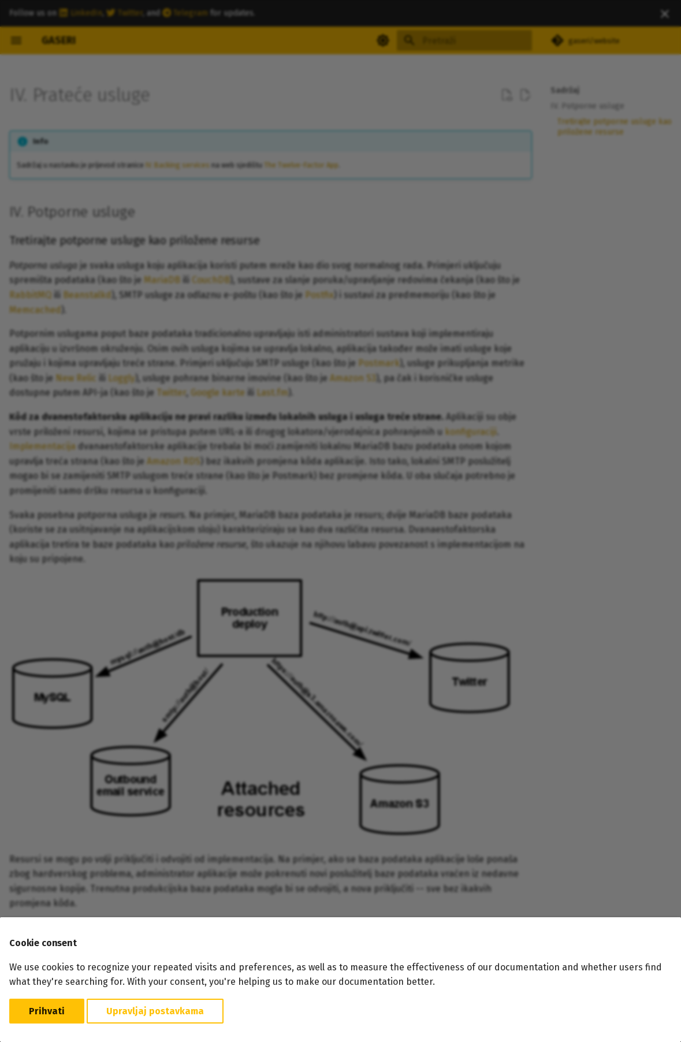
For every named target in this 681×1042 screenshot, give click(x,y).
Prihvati (47, 1011)
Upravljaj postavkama (155, 1011)
